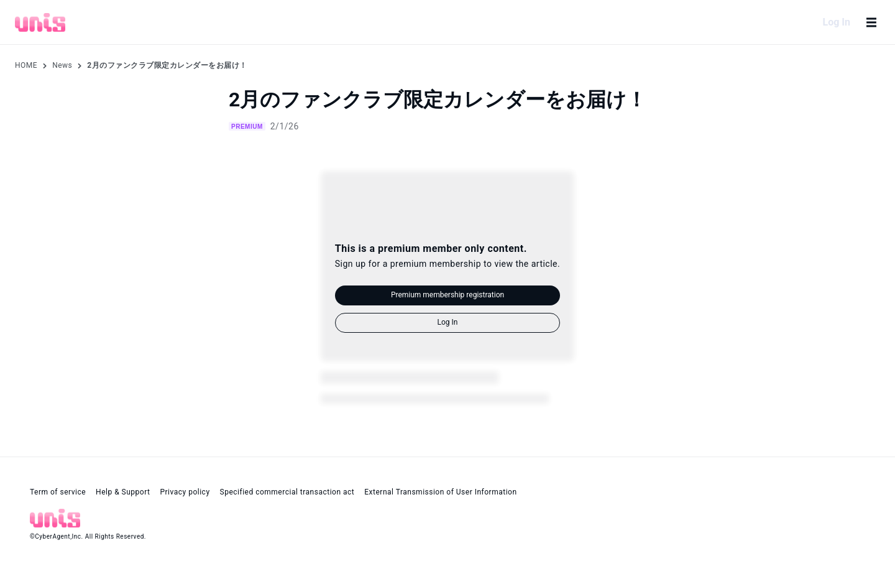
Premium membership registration (447, 294)
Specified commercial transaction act (287, 492)
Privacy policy (184, 492)
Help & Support (123, 492)
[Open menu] (871, 22)
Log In (836, 22)
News (62, 65)
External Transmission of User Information (440, 492)
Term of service (58, 492)
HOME (26, 65)
